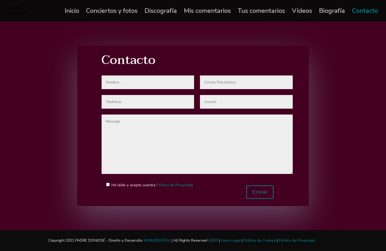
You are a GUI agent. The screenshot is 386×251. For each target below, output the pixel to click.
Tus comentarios (261, 12)
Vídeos (302, 12)
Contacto (365, 12)
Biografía (332, 12)
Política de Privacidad (297, 240)
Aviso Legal (231, 240)
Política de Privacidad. (175, 185)
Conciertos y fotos (112, 12)
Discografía (160, 12)
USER (213, 240)
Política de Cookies (260, 240)
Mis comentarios (207, 12)
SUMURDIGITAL (157, 240)
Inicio (72, 12)
